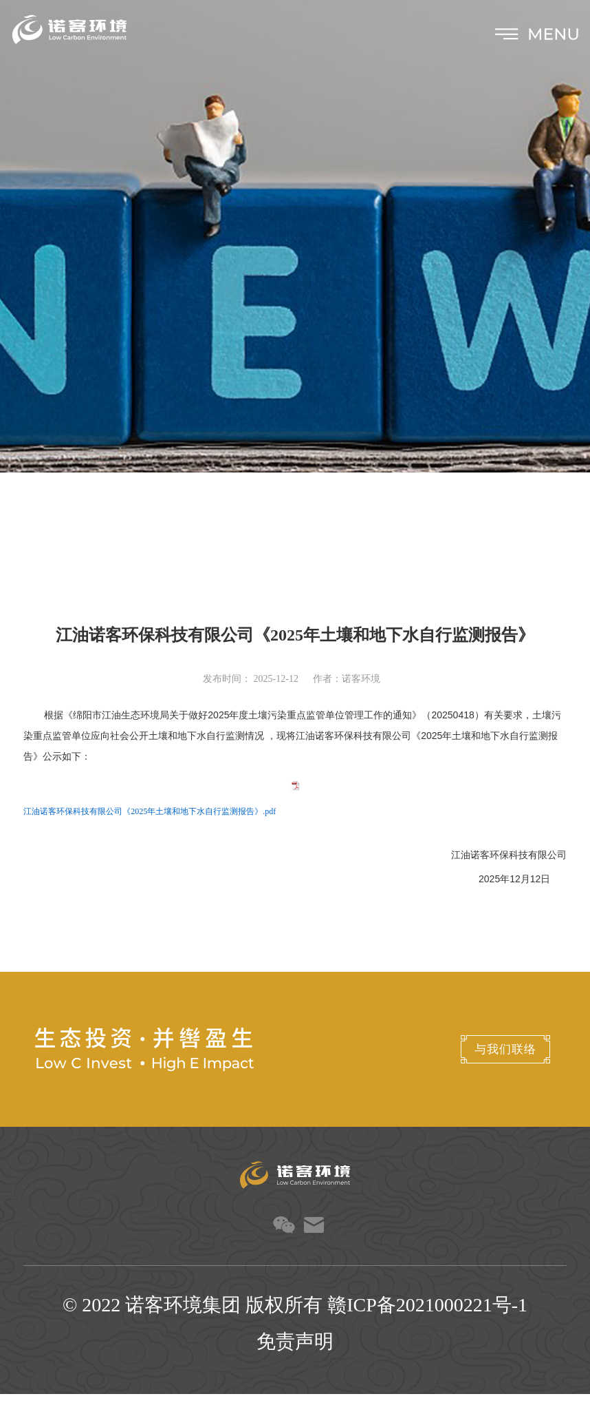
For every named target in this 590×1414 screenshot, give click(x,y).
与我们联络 (474, 1069)
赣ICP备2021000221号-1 (427, 1324)
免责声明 (295, 1361)
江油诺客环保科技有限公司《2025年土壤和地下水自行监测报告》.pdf (149, 832)
